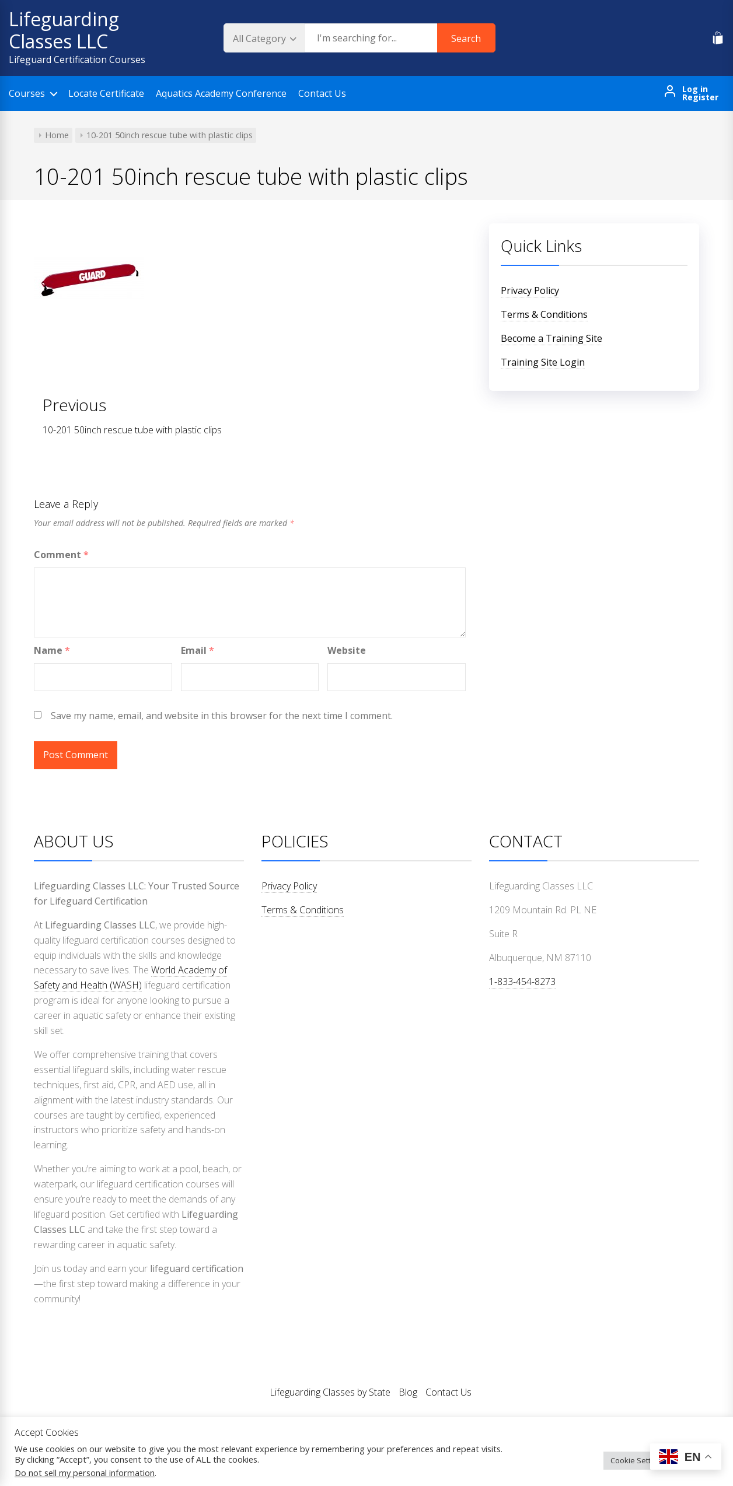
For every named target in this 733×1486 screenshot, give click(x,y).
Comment (61, 554)
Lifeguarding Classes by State (330, 1392)
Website (346, 650)
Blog (408, 1392)
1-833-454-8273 (522, 981)
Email (197, 650)
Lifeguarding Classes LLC (64, 30)
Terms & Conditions (544, 314)
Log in (695, 89)
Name (52, 650)
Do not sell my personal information (85, 1472)
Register (700, 97)
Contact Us (322, 93)
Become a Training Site (551, 338)
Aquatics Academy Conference (221, 93)
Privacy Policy (530, 290)
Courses (27, 93)
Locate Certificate (106, 93)
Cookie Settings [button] (637, 1460)
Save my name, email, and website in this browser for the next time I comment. (222, 715)
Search (466, 38)
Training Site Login (543, 362)
